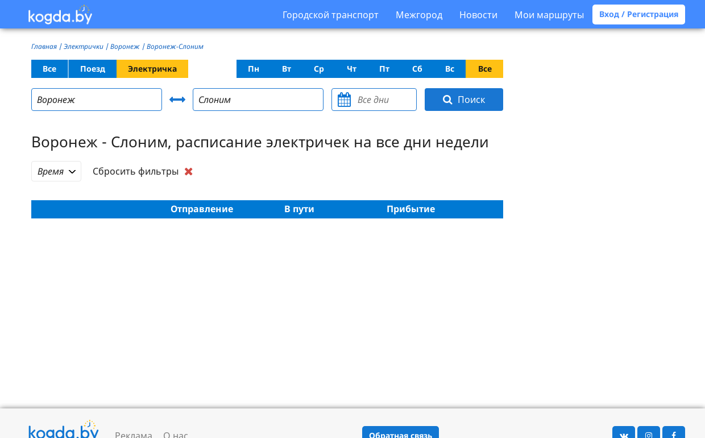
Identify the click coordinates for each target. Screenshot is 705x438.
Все (49, 68)
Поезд (92, 68)
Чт (351, 68)
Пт (384, 68)
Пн (253, 68)
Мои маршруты (549, 15)
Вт (286, 68)
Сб (417, 68)
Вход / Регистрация (638, 14)
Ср (319, 68)
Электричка (152, 68)
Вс (449, 68)
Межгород (419, 15)
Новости (478, 15)
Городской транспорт (331, 15)
